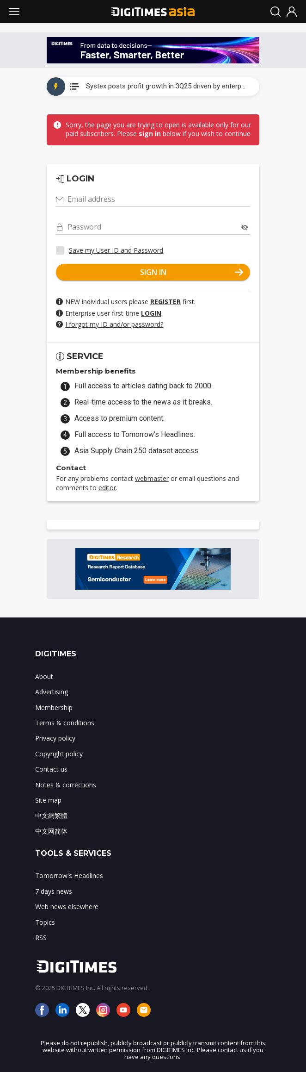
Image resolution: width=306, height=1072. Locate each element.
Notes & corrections (65, 784)
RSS (41, 937)
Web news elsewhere (66, 906)
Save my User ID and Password (116, 250)
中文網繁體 (51, 815)
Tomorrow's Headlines (69, 875)
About (44, 676)
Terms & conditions (64, 722)
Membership (54, 707)
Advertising (51, 691)
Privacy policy (55, 738)
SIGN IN (192, 272)
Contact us (51, 769)
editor (107, 487)
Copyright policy (59, 753)
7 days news (53, 891)
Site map (48, 800)
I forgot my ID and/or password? (114, 324)
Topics (45, 922)
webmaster (152, 478)
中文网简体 (51, 831)
